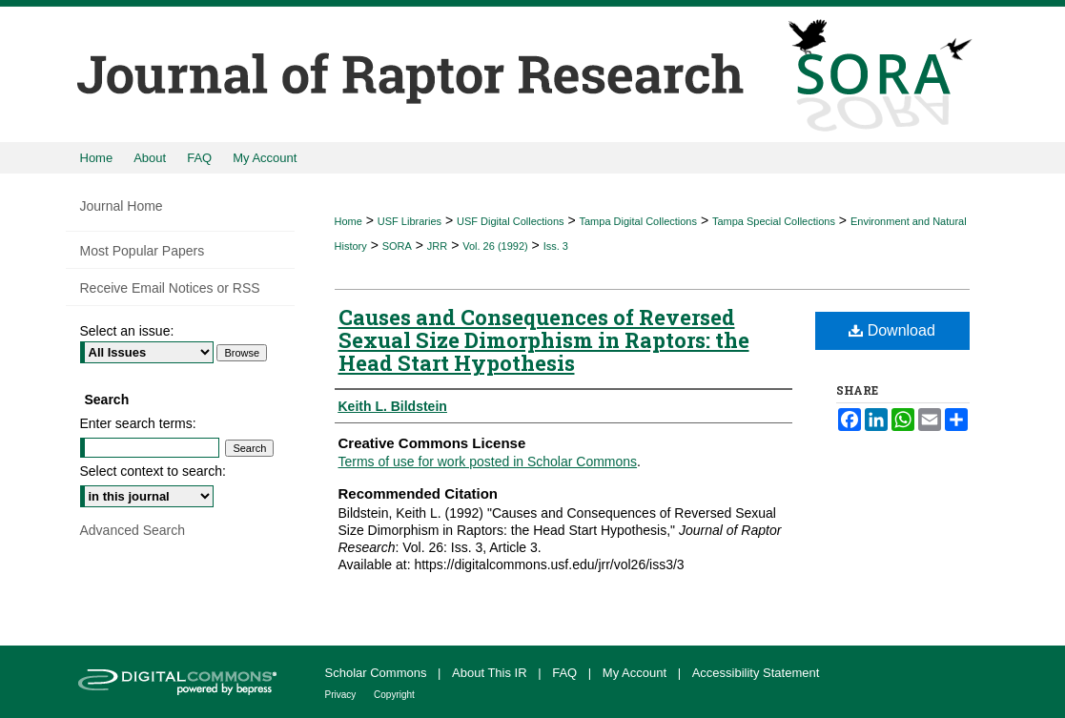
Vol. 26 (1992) (495, 246)
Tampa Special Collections (773, 221)
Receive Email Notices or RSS (170, 288)
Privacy (342, 694)
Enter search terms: (138, 423)
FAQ (566, 673)
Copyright (394, 694)
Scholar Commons (378, 673)
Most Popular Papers (142, 250)
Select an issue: (127, 330)
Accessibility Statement (756, 673)
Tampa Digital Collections (638, 221)
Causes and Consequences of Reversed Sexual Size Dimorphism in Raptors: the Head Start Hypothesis (543, 340)
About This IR (491, 673)
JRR (437, 246)
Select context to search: (153, 471)
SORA (397, 246)
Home (348, 221)
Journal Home (121, 206)
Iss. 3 (555, 246)
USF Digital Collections (510, 221)
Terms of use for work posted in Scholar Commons (488, 461)
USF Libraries (409, 221)
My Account (636, 673)
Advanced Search (133, 530)
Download (892, 330)
